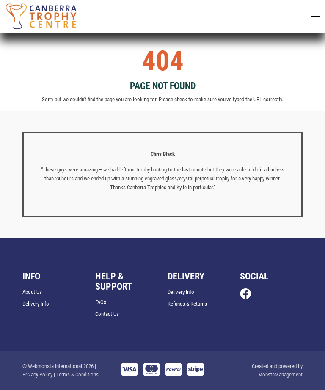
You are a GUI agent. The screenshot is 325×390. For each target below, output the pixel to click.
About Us (32, 292)
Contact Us (107, 314)
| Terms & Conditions (76, 374)
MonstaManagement (280, 374)
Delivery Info (35, 304)
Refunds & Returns (187, 304)
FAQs (100, 302)
